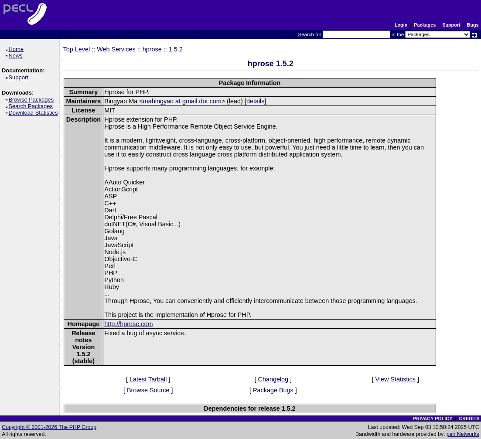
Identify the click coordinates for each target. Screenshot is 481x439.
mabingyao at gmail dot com (182, 101)
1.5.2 (176, 49)
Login (401, 24)
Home (17, 49)
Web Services (116, 49)
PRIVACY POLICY (432, 418)
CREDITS (469, 418)
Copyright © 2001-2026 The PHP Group (49, 427)
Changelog (273, 379)
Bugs (473, 24)
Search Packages (32, 106)
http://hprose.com (128, 323)
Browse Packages (32, 99)
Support (451, 24)
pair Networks (463, 434)
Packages (425, 24)
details (255, 101)
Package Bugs (273, 390)
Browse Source (148, 390)
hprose (152, 49)
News (17, 55)
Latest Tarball (148, 379)
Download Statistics (34, 112)
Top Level (76, 49)
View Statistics (395, 379)
